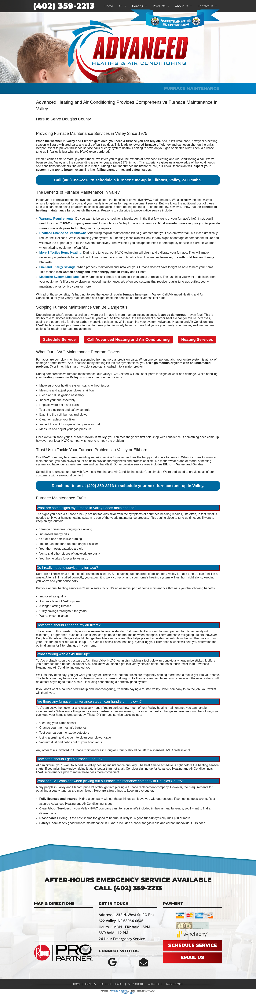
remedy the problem (110, 440)
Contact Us (205, 6)
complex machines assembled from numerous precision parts (96, 359)
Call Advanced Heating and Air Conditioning (128, 339)
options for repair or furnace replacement (63, 328)
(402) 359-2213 (64, 6)
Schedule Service (59, 339)
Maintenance (174, 984)
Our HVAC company (49, 457)
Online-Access (119, 990)
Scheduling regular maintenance (108, 233)
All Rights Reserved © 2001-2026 (141, 991)
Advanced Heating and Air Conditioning (170, 159)
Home (108, 6)
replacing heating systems (73, 199)
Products (159, 6)
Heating (137, 6)
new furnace (90, 276)
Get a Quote (136, 984)
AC (121, 6)
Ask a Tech (155, 984)
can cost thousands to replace (141, 276)
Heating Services (197, 339)
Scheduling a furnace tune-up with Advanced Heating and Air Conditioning (85, 471)
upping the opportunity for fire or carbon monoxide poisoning (76, 321)
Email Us (90, 984)
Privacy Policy (128, 993)
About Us (181, 6)
